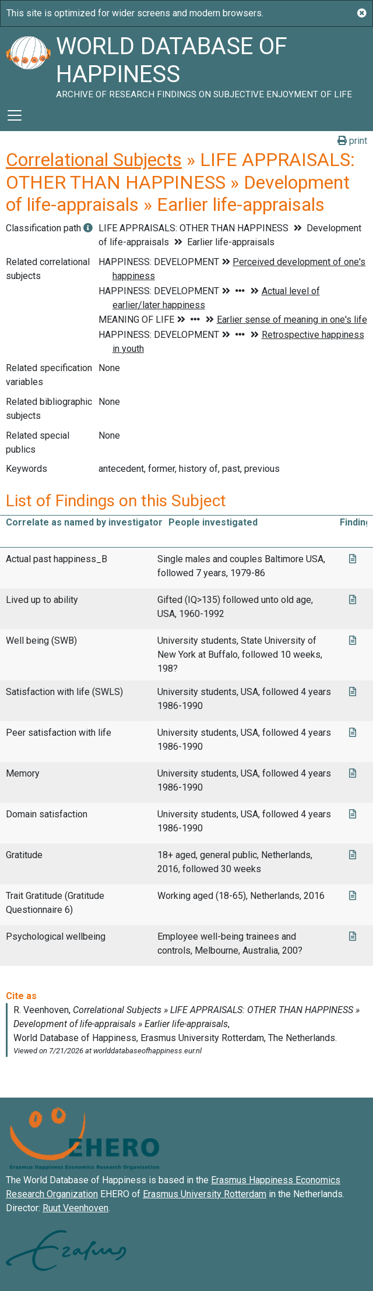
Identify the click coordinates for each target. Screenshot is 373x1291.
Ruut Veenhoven (75, 1208)
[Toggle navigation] (14, 115)
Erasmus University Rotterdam (204, 1194)
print (352, 140)
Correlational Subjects (94, 160)
